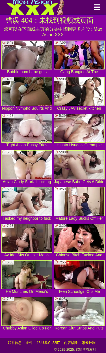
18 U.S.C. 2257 (48, 343)
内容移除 (71, 343)
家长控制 (89, 343)
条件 (29, 343)
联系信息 (14, 343)
